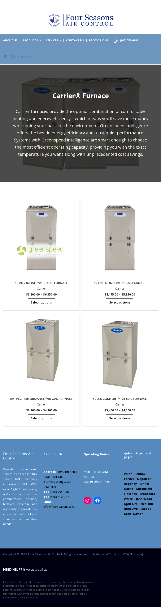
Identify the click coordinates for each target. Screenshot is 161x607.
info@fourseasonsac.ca (59, 507)
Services (52, 40)
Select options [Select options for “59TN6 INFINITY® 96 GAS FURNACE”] (119, 302)
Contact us (75, 40)
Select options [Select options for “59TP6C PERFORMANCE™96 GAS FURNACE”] (41, 418)
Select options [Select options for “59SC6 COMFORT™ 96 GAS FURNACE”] (119, 418)
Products (30, 40)
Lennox (140, 474)
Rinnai (144, 484)
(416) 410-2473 (60, 497)
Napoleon (144, 479)
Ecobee (145, 509)
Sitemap (149, 554)
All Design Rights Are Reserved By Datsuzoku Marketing (41, 559)
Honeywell (131, 509)
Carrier (41, 288)
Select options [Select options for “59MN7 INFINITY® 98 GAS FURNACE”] (41, 302)
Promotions (98, 40)
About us (10, 40)
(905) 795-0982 (60, 492)
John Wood (144, 499)
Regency (130, 484)
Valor (128, 474)
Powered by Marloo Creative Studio (27, 564)
